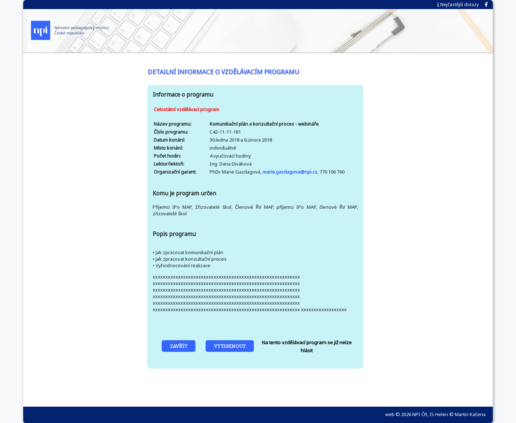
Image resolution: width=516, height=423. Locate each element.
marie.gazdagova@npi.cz (290, 171)
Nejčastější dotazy (458, 4)
